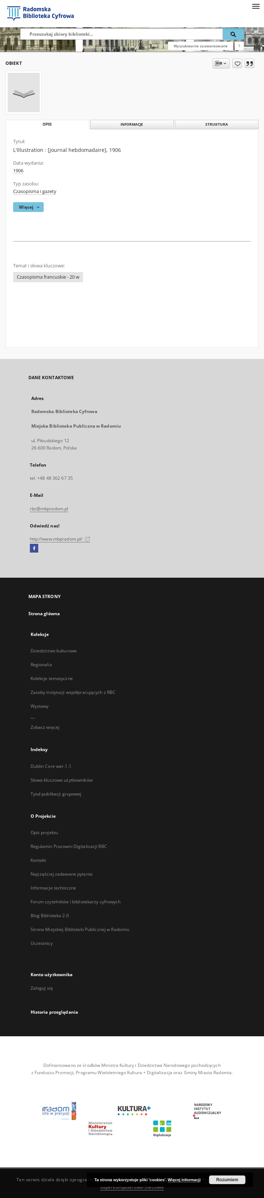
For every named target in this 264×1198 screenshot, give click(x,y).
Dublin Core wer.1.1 (51, 766)
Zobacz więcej (45, 727)
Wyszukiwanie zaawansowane (201, 45)
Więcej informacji (184, 1180)
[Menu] (255, 6)
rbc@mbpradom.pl (49, 509)
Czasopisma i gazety (34, 191)
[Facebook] (34, 548)
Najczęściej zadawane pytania (61, 874)
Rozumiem (227, 1179)
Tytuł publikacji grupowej (56, 794)
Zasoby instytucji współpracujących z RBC (73, 692)
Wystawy (40, 706)
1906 (18, 171)
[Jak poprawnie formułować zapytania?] (239, 46)
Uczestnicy (42, 943)
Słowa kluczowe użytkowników (61, 780)
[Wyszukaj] (233, 34)
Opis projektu (44, 832)
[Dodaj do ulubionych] (237, 63)
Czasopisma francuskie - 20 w (48, 277)
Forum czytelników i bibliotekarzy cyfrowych (76, 902)
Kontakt (38, 860)
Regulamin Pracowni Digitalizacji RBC (69, 846)
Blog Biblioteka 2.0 (50, 915)
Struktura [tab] (216, 124)
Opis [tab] (47, 124)
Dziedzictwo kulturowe (54, 651)
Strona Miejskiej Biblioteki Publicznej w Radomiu (80, 929)
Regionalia (41, 664)
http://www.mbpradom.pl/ (60, 539)
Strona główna (44, 613)
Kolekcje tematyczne (52, 678)
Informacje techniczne (53, 888)
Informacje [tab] (132, 124)
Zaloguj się (42, 988)
